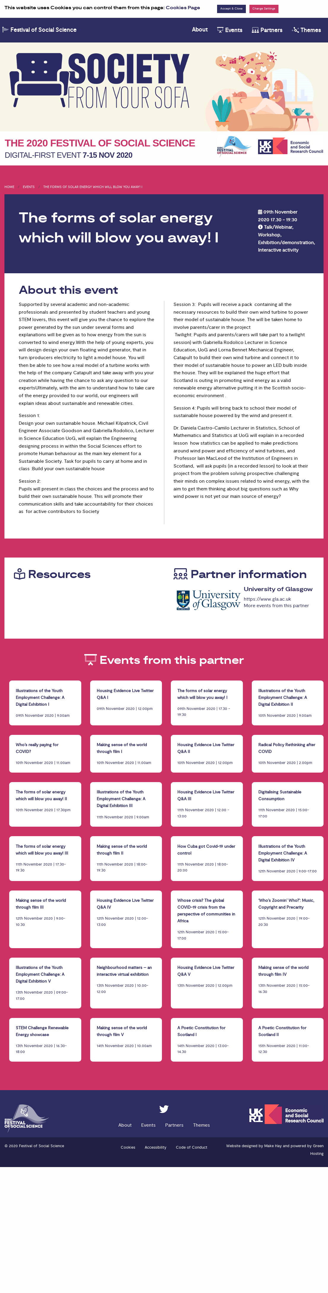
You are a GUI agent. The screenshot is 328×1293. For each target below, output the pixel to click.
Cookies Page (183, 8)
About (200, 29)
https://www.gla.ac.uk (267, 599)
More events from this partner (276, 606)
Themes (306, 30)
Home (9, 187)
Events (229, 30)
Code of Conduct (191, 1147)
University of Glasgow (278, 589)
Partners (267, 30)
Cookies (128, 1147)
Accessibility (155, 1147)
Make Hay (273, 1146)
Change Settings (263, 8)
